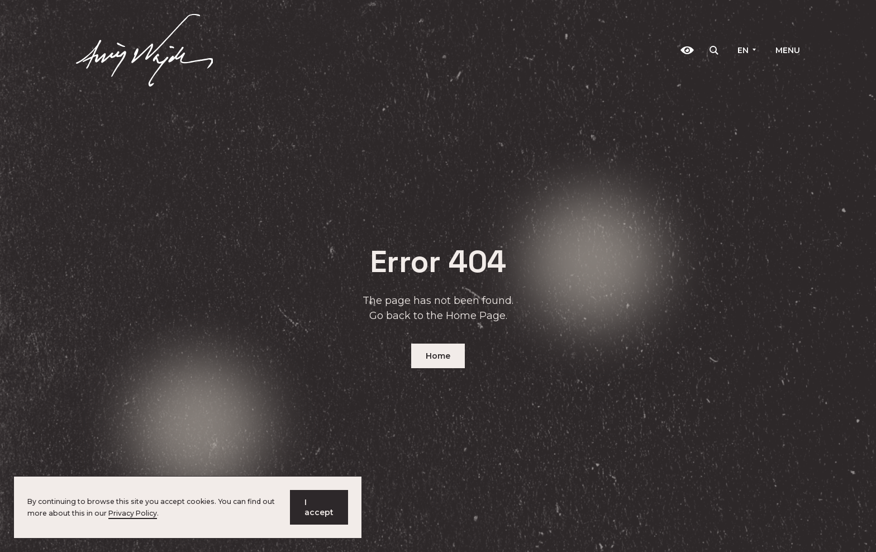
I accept (319, 507)
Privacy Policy (132, 513)
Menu (787, 50)
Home (438, 356)
